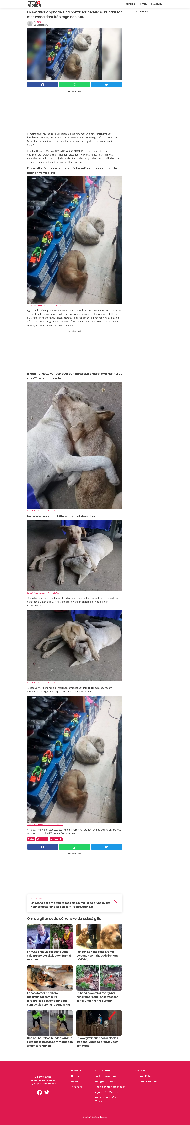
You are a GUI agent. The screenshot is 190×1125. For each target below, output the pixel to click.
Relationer (157, 3)
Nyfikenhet (131, 3)
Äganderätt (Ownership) (109, 1092)
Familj (143, 3)
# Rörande (56, 839)
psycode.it (77, 1086)
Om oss (75, 1076)
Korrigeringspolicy (105, 1081)
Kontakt (75, 1081)
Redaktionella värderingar (110, 1086)
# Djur (31, 839)
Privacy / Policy (143, 1076)
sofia (39, 22)
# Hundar (42, 839)
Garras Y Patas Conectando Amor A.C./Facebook (45, 305)
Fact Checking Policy (106, 1076)
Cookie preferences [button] (146, 1081)
